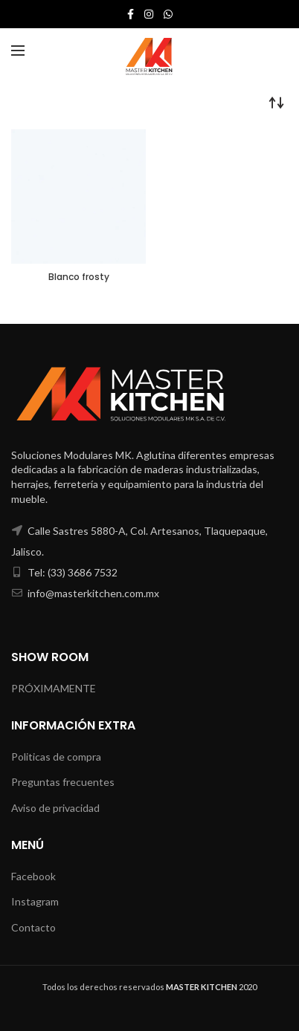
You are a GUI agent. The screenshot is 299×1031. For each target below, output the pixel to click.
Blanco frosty (78, 277)
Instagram (35, 901)
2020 (211, 987)
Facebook (33, 876)
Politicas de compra (56, 756)
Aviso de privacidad (55, 807)
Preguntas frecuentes (63, 781)
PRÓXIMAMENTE (53, 688)
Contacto (33, 927)
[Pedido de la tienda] (277, 102)
